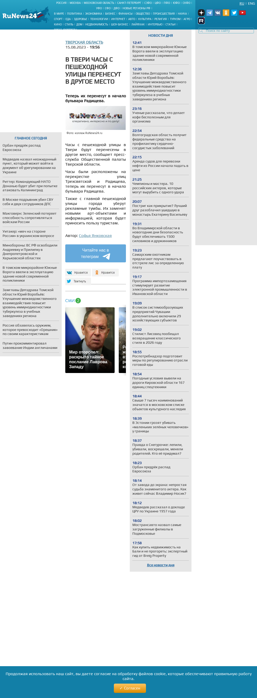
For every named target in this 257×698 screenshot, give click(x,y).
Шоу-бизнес (119, 24)
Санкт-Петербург (129, 2)
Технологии (99, 19)
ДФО (117, 8)
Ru (242, 3)
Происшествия (164, 13)
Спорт (58, 19)
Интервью (155, 24)
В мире (59, 13)
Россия (61, 2)
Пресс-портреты (65, 29)
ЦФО (158, 2)
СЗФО (148, 2)
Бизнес (110, 13)
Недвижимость (96, 24)
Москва (75, 2)
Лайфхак (138, 24)
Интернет (118, 19)
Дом (79, 24)
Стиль (69, 24)
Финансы (125, 13)
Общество (143, 13)
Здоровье (80, 19)
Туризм (175, 19)
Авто (131, 19)
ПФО (167, 2)
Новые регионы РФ (136, 8)
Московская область (99, 2)
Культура (144, 19)
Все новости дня (161, 565)
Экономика (93, 13)
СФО (108, 8)
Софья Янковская (95, 235)
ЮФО (176, 2)
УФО (99, 8)
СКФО (186, 2)
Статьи (171, 24)
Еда (68, 19)
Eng (251, 3)
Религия (160, 19)
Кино (58, 24)
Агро (186, 19)
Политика (74, 13)
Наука (182, 13)
